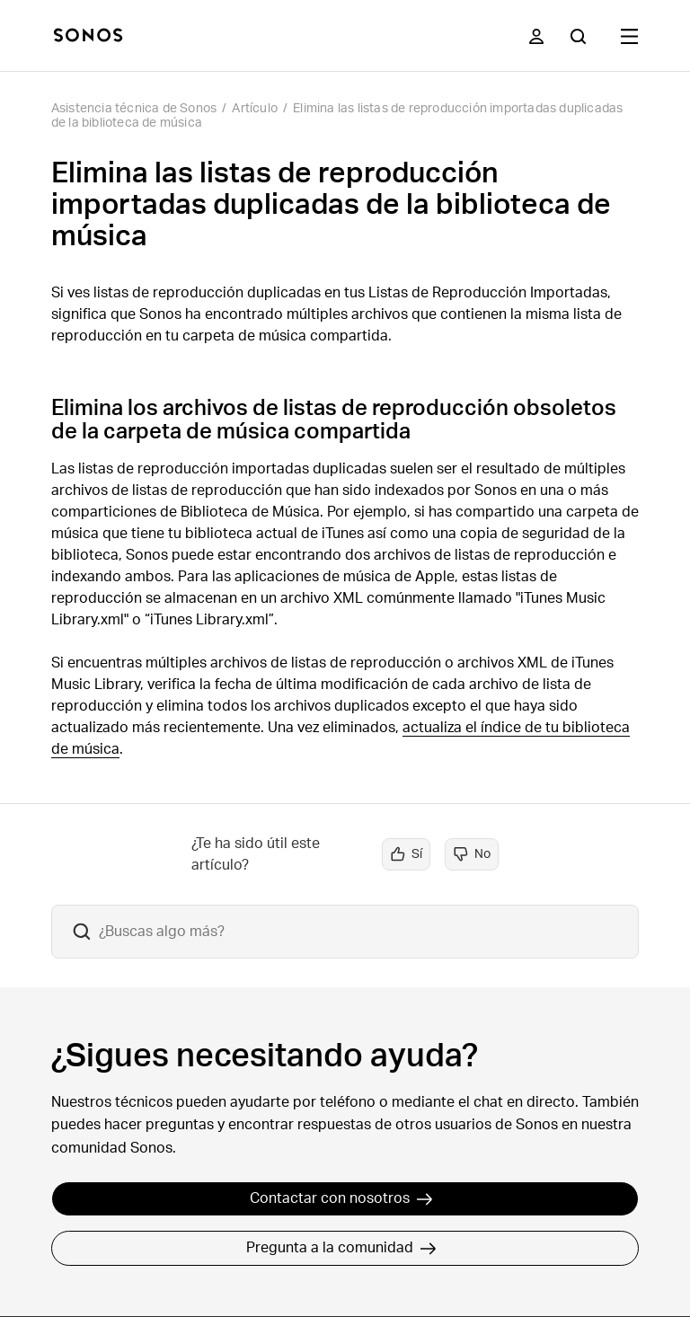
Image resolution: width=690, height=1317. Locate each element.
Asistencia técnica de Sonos (134, 108)
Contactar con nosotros (341, 1198)
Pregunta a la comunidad (341, 1248)
